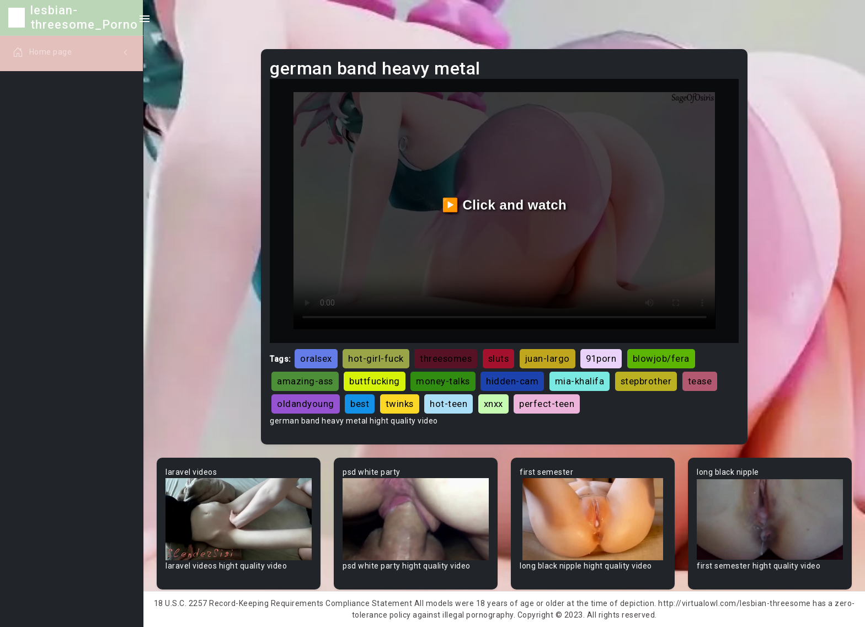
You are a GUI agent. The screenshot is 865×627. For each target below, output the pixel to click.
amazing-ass (305, 381)
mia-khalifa (580, 381)
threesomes (446, 358)
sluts (498, 358)
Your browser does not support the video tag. (238, 519)
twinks (400, 403)
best (359, 403)
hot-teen (448, 403)
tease (700, 381)
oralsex (316, 358)
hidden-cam (512, 381)
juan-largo (547, 358)
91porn (601, 358)
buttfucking (374, 381)
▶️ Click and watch (504, 204)
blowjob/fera (661, 358)
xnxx (493, 403)
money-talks (443, 381)
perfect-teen (546, 403)
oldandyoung (305, 403)
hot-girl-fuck (376, 358)
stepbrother (646, 381)
